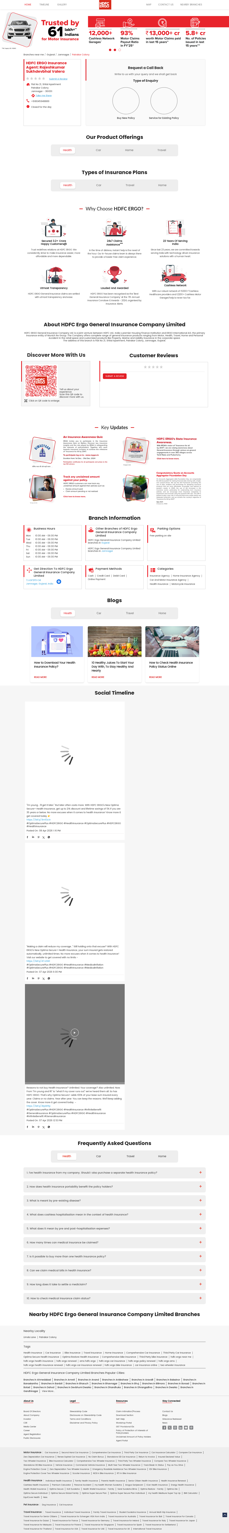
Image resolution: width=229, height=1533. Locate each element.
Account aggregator (44, 1305)
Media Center (30, 1123)
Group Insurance (159, 1256)
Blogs (164, 1111)
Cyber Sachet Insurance (56, 1256)
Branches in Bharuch (77, 1080)
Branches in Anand (88, 1076)
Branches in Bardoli (51, 1080)
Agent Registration (32, 1131)
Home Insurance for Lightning (139, 1237)
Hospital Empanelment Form (62, 1290)
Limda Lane (30, 1034)
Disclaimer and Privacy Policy (84, 1119)
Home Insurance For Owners (89, 1232)
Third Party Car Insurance (136, 1149)
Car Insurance (51, 1149)
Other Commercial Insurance (85, 1261)
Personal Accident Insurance (128, 1298)
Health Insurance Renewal (173, 1177)
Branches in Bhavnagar (104, 1080)
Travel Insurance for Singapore (99, 1221)
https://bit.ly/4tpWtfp (160, 796)
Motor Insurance (104, 1298)
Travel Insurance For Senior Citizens (40, 1213)
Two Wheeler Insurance (35, 1157)
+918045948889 (40, 101)
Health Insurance (56, 1276)
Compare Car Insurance (190, 1149)
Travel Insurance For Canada (179, 1213)
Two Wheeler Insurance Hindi (102, 1317)
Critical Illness (122, 1276)
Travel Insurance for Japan (182, 1217)
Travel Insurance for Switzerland (160, 1221)
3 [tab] (119, 49)
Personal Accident (82, 1181)
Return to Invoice (147, 1153)
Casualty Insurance (139, 1256)
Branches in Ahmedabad (37, 1076)
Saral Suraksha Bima (127, 1185)
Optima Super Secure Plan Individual (127, 1189)
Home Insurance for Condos (111, 1245)
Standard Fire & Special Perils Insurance (89, 1256)
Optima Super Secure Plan (94, 1189)
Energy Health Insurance (182, 1181)
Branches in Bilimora (153, 1080)
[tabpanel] (114, 30)
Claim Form (104, 1283)
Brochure (43, 1283)
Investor (27, 1115)
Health (68, 613)
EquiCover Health (32, 1194)
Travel (130, 613)
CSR (25, 1119)
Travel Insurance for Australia (122, 1213)
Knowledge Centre (131, 1305)
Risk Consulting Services (35, 1261)
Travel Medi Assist (94, 1305)
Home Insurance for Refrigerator (107, 1237)
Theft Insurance (58, 1245)
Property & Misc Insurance (183, 1256)
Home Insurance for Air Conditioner (40, 1237)
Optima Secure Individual (36, 1189)
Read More (40, 677)
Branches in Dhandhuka (107, 1084)
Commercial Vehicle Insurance (90, 1161)
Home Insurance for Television (120, 1232)
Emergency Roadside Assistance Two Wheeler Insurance (119, 1165)
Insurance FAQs (64, 1305)
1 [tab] (110, 49)
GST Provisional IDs (125, 1123)
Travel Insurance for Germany (95, 1217)
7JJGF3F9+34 (33, 580)
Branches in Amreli (64, 1076)
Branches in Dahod (43, 1084)
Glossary (79, 1305)
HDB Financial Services (138, 1336)
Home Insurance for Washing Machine (156, 1232)
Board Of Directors (32, 1108)
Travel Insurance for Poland (68, 1221)
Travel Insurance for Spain (129, 1221)
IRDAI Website (112, 1305)
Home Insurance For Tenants (59, 1232)
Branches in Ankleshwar (115, 1076)
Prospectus (56, 1283)
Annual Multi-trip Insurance (162, 1209)
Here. (45, 1194)
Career (27, 1127)
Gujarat (51, 54)
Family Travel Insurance (104, 1209)
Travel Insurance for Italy (154, 1217)
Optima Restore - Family (151, 1185)
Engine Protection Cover (35, 1165)
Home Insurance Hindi (129, 1317)
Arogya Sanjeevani (134, 1181)
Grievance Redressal (171, 1115)
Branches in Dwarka (166, 1084)
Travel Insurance (53, 1209)
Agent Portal (122, 1137)
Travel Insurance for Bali (150, 1213)
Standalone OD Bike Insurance (38, 1161)
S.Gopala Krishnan (105, 1268)
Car (99, 613)
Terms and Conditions (80, 1115)
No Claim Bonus (96, 1153)
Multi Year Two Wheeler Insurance (124, 1161)
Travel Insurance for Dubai (36, 1217)
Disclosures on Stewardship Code (85, 1111)
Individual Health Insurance (59, 1177)
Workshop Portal (124, 1119)
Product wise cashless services (93, 1290)
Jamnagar (63, 54)
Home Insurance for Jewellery (74, 1237)
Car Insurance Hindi (75, 1317)
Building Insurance (97, 1241)
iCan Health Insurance (157, 1181)
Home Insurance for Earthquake (70, 1241)
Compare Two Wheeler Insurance (170, 1157)
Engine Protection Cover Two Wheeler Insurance (46, 1169)
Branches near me (34, 54)
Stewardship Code (78, 1108)
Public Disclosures (32, 1134)
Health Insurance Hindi (52, 1317)
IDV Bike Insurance (158, 1165)
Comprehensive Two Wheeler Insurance (95, 1157)
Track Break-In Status (154, 1161)
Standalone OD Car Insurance (121, 1153)
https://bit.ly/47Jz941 (99, 789)
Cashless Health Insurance (36, 1181)
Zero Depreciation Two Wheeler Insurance (69, 1165)
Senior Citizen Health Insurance (143, 1177)
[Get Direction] (58, 583)
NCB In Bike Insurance (103, 1169)
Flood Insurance (138, 1241)
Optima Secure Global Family (65, 1189)
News (164, 1119)
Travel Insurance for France (65, 1217)
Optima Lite (172, 1185)
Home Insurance (85, 1298)
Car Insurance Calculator (163, 1149)
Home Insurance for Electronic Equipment (176, 1237)
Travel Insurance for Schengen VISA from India (82, 1213)
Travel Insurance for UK (119, 1225)
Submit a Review (58, 79)
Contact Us (167, 1108)
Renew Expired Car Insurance (71, 1153)
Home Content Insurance (35, 1245)
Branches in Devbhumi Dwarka (74, 1084)
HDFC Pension (158, 1336)
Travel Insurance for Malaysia (38, 1221)
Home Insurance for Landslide (38, 1241)
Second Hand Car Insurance (75, 1149)
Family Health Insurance (86, 1177)
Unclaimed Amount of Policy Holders (133, 1133)
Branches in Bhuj (130, 1080)
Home (162, 613)
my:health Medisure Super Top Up (164, 1189)
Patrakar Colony (48, 1034)
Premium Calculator (61, 1181)
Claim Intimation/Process (128, 1108)
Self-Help (120, 1115)
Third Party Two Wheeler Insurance (134, 1157)
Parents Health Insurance (113, 1177)
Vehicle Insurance (64, 1161)
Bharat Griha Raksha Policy (81, 1245)
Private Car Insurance (103, 1276)
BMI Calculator (191, 1189)
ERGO (58, 1328)
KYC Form (118, 1283)
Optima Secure (56, 1185)
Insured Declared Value (169, 1153)
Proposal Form (71, 1283)
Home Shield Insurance (183, 1241)
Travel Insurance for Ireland (126, 1217)
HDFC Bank (48, 1328)
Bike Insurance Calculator (61, 1157)
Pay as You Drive (175, 1161)
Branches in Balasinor (168, 1076)
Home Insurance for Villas (140, 1245)
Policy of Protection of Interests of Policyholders (132, 1128)
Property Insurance (118, 1241)
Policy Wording (89, 1283)
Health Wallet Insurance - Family (98, 1185)
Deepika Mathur (49, 1268)
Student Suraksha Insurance (132, 1209)
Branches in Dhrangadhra (138, 1084)
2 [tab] (114, 49)
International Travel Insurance (147, 1225)
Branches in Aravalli (142, 1076)
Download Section (124, 1111)
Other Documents (134, 1283)
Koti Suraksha (73, 1185)
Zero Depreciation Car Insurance (39, 1153)
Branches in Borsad (178, 1080)
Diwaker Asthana (68, 1268)
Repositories (148, 1305)
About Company (31, 1111)
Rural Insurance (118, 1256)
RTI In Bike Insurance (126, 1169)
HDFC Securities (82, 1336)
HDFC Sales (119, 1336)
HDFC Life (67, 1336)
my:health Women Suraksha (108, 1181)
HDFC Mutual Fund (102, 1336)
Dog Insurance (49, 1201)
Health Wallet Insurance (35, 1185)
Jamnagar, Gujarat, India (39, 584)
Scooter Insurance (81, 1169)
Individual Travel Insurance (77, 1209)
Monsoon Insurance (158, 1241)
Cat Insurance (66, 1201)
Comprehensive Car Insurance (106, 1149)
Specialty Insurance (59, 1261)
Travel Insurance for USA (66, 1225)
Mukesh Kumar (87, 1268)
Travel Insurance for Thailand (38, 1225)
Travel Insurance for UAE (92, 1225)
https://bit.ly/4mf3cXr (39, 785)
